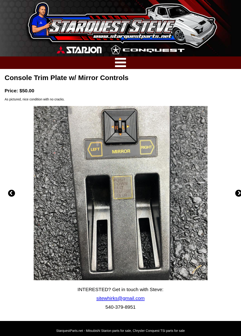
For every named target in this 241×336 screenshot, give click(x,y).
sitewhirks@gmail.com (120, 298)
